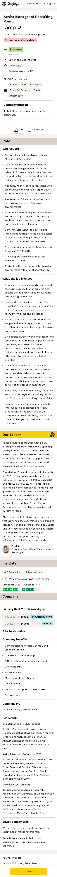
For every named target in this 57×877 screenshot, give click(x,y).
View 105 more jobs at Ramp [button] (20, 863)
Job (18, 129)
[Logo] (10, 4)
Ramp (8, 21)
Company (35, 129)
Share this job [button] (12, 857)
